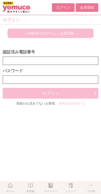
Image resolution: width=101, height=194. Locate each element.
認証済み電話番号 (19, 52)
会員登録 (87, 7)
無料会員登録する (72, 103)
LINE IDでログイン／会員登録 (50, 33)
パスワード (13, 70)
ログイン (63, 7)
